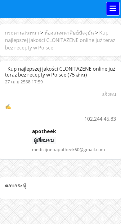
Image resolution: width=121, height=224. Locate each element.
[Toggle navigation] (113, 9)
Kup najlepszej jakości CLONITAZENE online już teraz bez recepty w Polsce (60, 40)
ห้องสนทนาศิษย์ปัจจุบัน (69, 32)
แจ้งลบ (108, 94)
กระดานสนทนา (22, 32)
